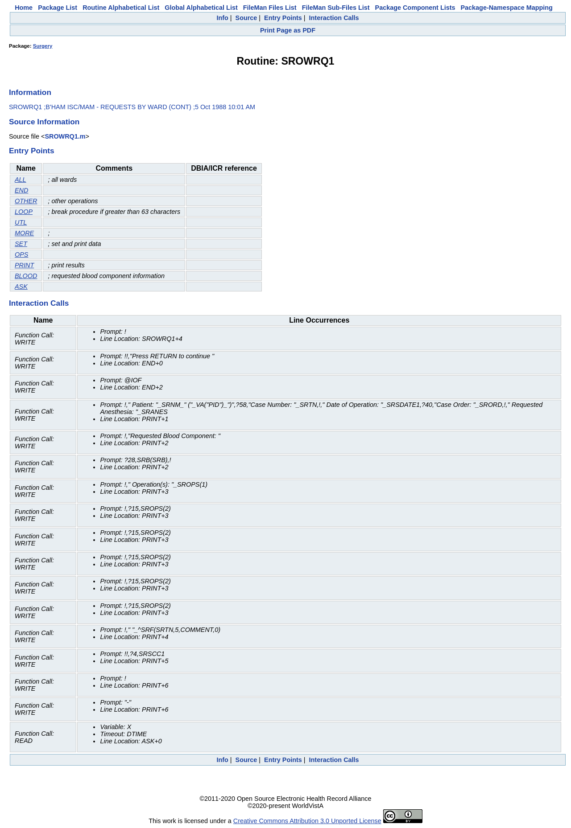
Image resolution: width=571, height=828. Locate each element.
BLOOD (26, 275)
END (21, 190)
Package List (57, 7)
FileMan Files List (270, 7)
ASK (21, 286)
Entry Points (283, 17)
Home (24, 7)
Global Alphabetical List (201, 7)
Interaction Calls (334, 17)
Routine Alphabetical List (121, 7)
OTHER (26, 201)
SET (21, 243)
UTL (21, 222)
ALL (20, 179)
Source (246, 17)
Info (222, 17)
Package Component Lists (415, 7)
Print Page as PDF (287, 30)
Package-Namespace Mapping (507, 7)
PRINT (24, 265)
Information (30, 92)
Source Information (44, 121)
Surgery (43, 46)
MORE (24, 233)
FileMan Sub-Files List (336, 7)
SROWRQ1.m (65, 136)
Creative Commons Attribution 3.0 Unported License (307, 820)
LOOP (24, 211)
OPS (21, 254)
